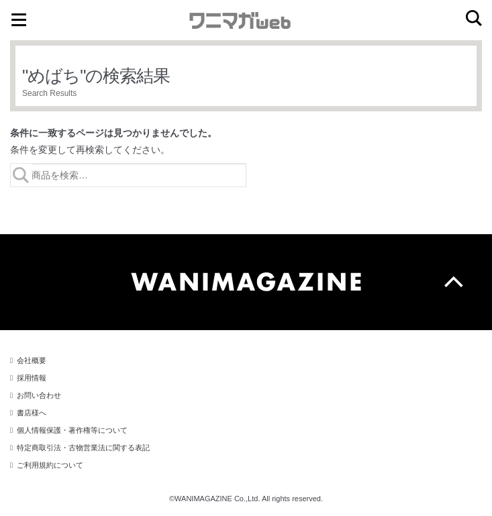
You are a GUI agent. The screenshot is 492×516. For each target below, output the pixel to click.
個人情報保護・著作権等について (72, 430)
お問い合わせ (39, 395)
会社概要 (31, 360)
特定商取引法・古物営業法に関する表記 (83, 448)
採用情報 (31, 378)
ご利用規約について (50, 465)
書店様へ (31, 413)
